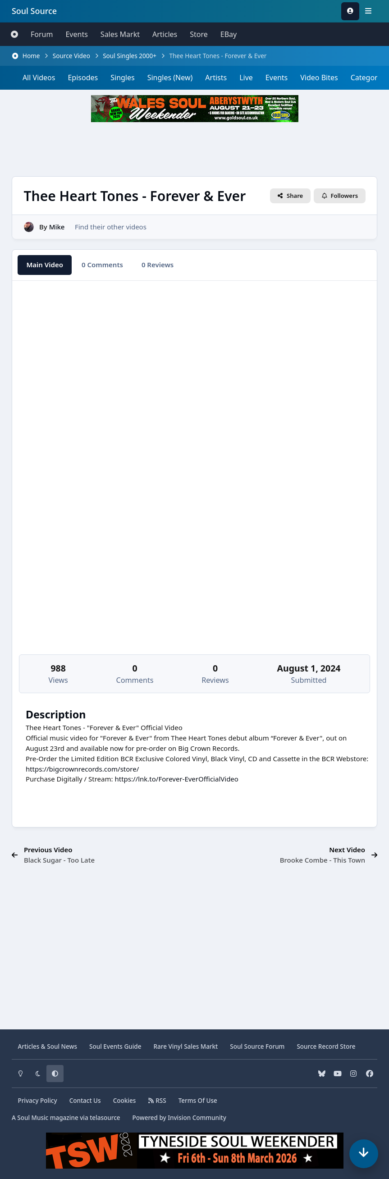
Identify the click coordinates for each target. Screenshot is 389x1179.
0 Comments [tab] (102, 264)
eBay (228, 34)
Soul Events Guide (115, 1046)
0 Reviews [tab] (158, 264)
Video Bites (319, 77)
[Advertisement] (194, 149)
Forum (42, 34)
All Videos (39, 77)
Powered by (179, 1118)
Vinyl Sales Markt (185, 1046)
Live (246, 77)
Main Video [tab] (44, 264)
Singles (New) (170, 77)
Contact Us (85, 1101)
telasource (105, 1118)
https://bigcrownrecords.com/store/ (82, 768)
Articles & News (47, 1046)
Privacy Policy (37, 1101)
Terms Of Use (197, 1101)
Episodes (83, 77)
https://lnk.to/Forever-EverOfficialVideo (176, 778)
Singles (122, 77)
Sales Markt (120, 34)
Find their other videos (110, 226)
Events (76, 34)
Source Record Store (326, 1046)
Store (199, 34)
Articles (164, 34)
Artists (216, 77)
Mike (57, 226)
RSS (157, 1101)
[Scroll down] (363, 1153)
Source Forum (257, 1046)
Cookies (124, 1101)
